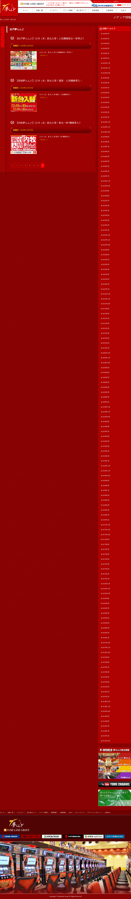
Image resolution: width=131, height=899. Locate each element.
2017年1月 (105, 579)
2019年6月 (105, 436)
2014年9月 (105, 716)
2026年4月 (105, 43)
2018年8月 (105, 485)
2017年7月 (105, 549)
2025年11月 (106, 68)
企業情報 (63, 812)
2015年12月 (106, 643)
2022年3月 (105, 279)
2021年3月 (105, 338)
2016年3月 (105, 628)
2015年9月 (105, 657)
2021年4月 (105, 333)
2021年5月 (105, 328)
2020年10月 (106, 363)
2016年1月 (105, 638)
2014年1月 (105, 736)
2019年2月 (105, 456)
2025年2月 (105, 112)
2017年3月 (105, 569)
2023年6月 (105, 205)
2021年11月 (106, 299)
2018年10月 (106, 476)
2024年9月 (105, 137)
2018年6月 (105, 495)
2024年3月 (105, 166)
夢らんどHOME (4, 19)
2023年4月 (105, 215)
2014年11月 (106, 706)
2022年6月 (105, 264)
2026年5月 (105, 39)
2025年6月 (105, 93)
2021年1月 (105, 348)
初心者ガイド (31, 812)
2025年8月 (105, 83)
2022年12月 (106, 235)
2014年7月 (105, 726)
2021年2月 (105, 343)
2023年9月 (105, 191)
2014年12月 (106, 701)
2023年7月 (105, 201)
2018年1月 (105, 520)
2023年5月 (105, 210)
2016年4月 (105, 623)
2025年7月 (105, 88)
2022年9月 (105, 250)
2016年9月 (105, 598)
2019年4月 (105, 446)
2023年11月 (106, 181)
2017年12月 (106, 525)
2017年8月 (105, 544)
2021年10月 (106, 304)
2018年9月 (105, 480)
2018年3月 (105, 510)
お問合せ (116, 1)
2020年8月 (105, 372)
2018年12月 (106, 466)
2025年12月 (106, 63)
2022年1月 (105, 289)
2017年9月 (105, 539)
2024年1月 (105, 176)
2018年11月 (106, 471)
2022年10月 (106, 245)
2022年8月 (105, 255)
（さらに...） (43, 55)
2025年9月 (105, 78)
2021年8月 (105, 314)
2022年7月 (105, 260)
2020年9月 (105, 368)
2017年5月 (105, 559)
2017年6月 (105, 554)
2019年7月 (105, 431)
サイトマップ (98, 1)
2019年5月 (105, 441)
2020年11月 (106, 358)
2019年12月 (106, 407)
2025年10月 (106, 73)
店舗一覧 (10, 812)
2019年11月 (106, 412)
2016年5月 (105, 618)
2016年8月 (105, 603)
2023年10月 (106, 186)
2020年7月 (105, 377)
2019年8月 (105, 426)
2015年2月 (105, 692)
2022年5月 (105, 269)
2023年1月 (105, 230)
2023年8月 (105, 196)
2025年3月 (105, 107)
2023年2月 (105, 225)
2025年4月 (105, 102)
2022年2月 (105, 284)
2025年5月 (105, 97)
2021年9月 (105, 309)
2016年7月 (105, 608)
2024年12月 (106, 122)
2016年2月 (105, 633)
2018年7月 (105, 490)
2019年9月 (105, 421)
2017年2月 (105, 574)
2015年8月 (105, 662)
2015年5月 (105, 677)
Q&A (70, 812)
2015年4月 (105, 682)
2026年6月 (105, 34)
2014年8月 (105, 721)
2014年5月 (105, 731)
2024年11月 (106, 127)
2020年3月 (105, 392)
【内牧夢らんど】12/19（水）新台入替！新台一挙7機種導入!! (48, 123)
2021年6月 (105, 323)
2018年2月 (105, 515)
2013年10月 (106, 741)
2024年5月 (105, 156)
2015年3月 (105, 687)
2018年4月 (105, 505)
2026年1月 (105, 58)
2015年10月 (106, 652)
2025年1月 (105, 117)
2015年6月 (105, 672)
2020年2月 (105, 397)
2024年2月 (105, 171)
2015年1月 (105, 696)
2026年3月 (105, 48)
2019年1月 (105, 461)
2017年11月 (106, 530)
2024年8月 (105, 142)
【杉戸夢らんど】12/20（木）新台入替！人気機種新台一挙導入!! (50, 38)
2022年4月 (105, 274)
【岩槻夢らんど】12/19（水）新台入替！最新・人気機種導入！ (49, 80)
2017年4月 (105, 564)
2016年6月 (105, 613)
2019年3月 (105, 451)
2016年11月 (106, 589)
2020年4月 (105, 387)
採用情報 (54, 812)
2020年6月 (105, 382)
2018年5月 (105, 500)
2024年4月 (105, 161)
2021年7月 (105, 318)
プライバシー (107, 1)
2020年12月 (106, 353)
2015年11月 (106, 647)
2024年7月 (105, 146)
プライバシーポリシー (94, 812)
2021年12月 (106, 294)
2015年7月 (105, 667)
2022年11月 (106, 240)
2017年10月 (106, 535)
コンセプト (20, 812)
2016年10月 (106, 593)
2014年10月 (106, 711)
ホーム (2, 812)
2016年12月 (106, 584)
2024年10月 (106, 132)
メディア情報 (122, 17)
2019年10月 (106, 417)
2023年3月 (105, 220)
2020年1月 (105, 402)
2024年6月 (105, 151)
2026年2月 (105, 53)
